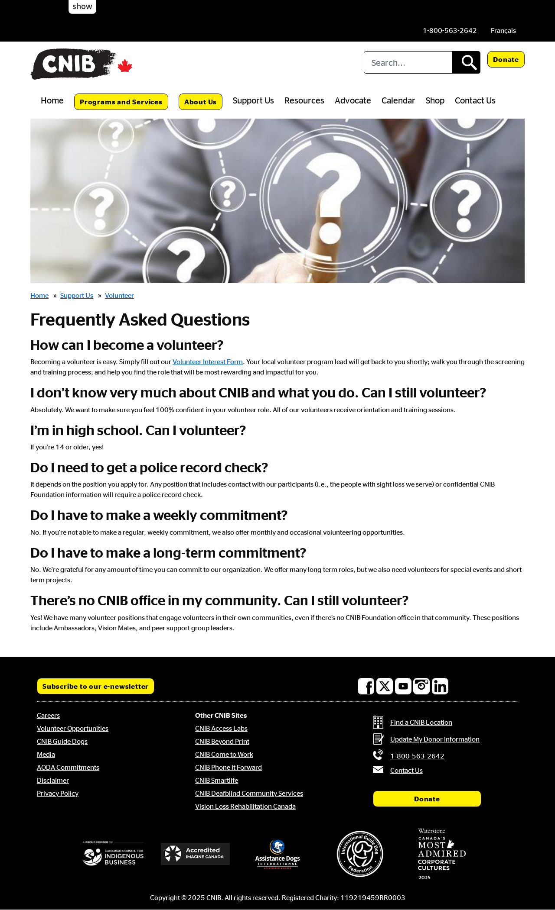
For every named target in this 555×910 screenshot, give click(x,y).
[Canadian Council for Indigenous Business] (113, 854)
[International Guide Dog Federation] (360, 854)
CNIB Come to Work (224, 754)
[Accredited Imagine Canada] (195, 854)
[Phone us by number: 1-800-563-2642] (450, 30)
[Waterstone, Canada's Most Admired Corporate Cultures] (442, 854)
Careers (48, 715)
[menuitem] (503, 30)
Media (46, 754)
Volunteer (119, 295)
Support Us (253, 100)
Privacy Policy (57, 793)
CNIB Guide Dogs (62, 741)
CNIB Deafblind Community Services (249, 793)
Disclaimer (53, 780)
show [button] (82, 6)
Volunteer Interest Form (208, 361)
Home (52, 100)
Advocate (353, 100)
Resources (304, 100)
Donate (506, 59)
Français (503, 30)
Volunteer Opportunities (72, 728)
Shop (435, 100)
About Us (200, 102)
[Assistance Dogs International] (277, 854)
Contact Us (475, 100)
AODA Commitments (68, 767)
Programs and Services (121, 102)
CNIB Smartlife (216, 780)
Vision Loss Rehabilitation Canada (245, 806)
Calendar (398, 100)
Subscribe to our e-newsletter (95, 686)
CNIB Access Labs (221, 728)
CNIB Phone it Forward (228, 767)
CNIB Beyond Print (222, 741)
